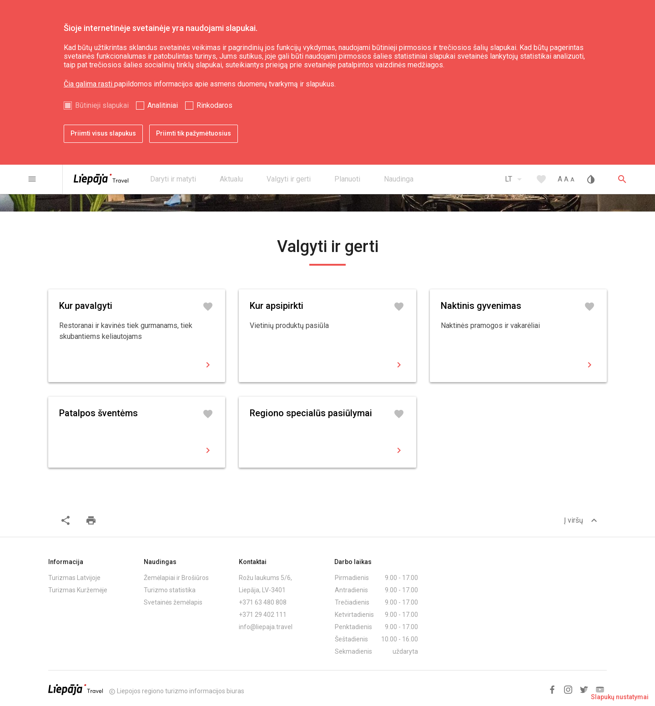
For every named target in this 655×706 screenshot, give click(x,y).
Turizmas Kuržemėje (77, 590)
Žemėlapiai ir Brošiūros (176, 577)
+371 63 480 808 (263, 602)
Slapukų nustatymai (620, 697)
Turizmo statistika (170, 590)
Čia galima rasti (89, 84)
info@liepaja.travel (265, 626)
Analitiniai (162, 105)
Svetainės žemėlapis (173, 602)
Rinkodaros (214, 105)
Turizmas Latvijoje (74, 577)
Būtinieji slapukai (102, 105)
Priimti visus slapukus (103, 133)
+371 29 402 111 (263, 614)
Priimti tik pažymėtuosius (193, 133)
